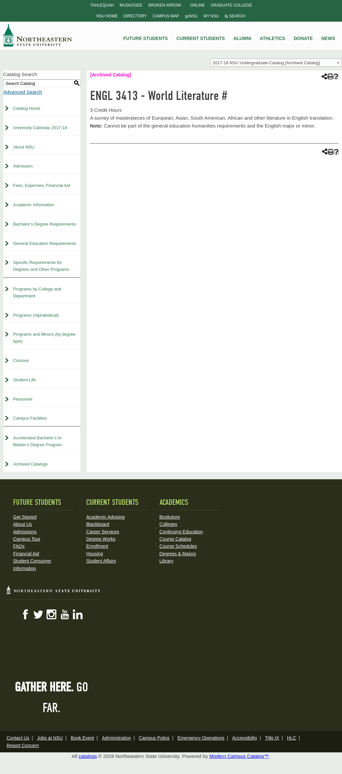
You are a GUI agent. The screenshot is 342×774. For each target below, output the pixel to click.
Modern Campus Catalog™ (239, 756)
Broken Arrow (164, 5)
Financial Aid (26, 553)
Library (167, 561)
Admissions (25, 531)
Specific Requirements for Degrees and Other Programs (41, 266)
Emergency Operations (201, 738)
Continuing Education (181, 531)
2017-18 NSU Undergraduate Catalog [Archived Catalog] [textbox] (266, 62)
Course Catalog (175, 539)
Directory (135, 16)
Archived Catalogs (30, 464)
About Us (22, 524)
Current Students (201, 38)
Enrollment (97, 546)
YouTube (64, 614)
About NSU (23, 147)
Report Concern (23, 745)
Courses (21, 360)
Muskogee (131, 5)
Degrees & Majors (178, 553)
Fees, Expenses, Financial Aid (41, 185)
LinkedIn (78, 614)
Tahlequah (102, 5)
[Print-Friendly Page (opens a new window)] (329, 76)
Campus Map (166, 16)
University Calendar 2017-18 (40, 127)
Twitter (38, 614)
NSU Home (107, 16)
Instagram (51, 614)
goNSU (191, 16)
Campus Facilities (30, 418)
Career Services (102, 531)
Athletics (272, 38)
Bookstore (170, 517)
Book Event (82, 738)
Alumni (242, 38)
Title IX (272, 738)
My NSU (211, 16)
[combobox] (276, 63)
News (328, 38)
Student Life (24, 379)
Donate (303, 38)
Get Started (25, 517)
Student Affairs (101, 561)
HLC (291, 738)
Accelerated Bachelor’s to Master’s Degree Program (37, 441)
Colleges (168, 524)
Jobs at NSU (50, 738)
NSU (37, 35)
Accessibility (244, 738)
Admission (23, 166)
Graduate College (231, 5)
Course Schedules (178, 546)
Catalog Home (26, 108)
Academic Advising (105, 517)
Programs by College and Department (37, 292)
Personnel (22, 399)
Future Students (145, 38)
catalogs (88, 756)
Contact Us (18, 738)
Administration (116, 738)
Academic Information (33, 204)
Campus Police (154, 738)
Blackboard (97, 524)
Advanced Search (22, 92)
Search (235, 16)
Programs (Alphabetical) (36, 315)
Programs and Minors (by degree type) (44, 338)
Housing (94, 553)
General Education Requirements (44, 243)
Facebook (25, 614)
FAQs (19, 546)
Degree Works (100, 539)
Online (197, 5)
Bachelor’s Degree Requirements (44, 224)
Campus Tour (26, 539)
